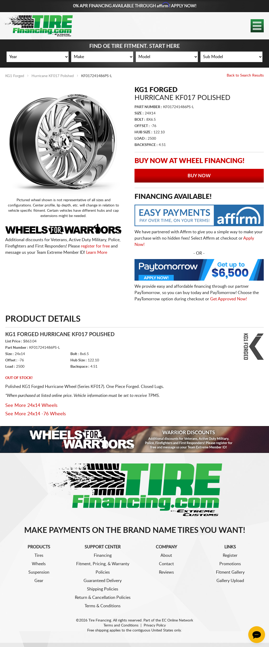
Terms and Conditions (121, 625)
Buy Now (199, 176)
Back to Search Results (245, 75)
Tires (38, 555)
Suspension (38, 572)
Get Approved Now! (228, 299)
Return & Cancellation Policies (103, 597)
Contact (166, 564)
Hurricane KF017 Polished (53, 76)
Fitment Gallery (230, 572)
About (166, 555)
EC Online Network (177, 620)
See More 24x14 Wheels (31, 405)
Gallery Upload (230, 581)
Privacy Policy (155, 625)
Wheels (39, 564)
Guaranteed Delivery (103, 581)
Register (230, 555)
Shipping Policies (102, 589)
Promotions (230, 564)
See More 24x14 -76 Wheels (35, 414)
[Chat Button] (256, 634)
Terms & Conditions (103, 606)
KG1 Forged (14, 76)
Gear (38, 581)
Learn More (96, 252)
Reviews (166, 572)
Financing (103, 555)
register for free (95, 246)
